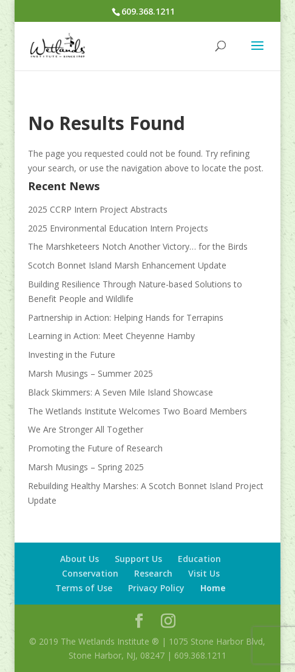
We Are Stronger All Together (85, 429)
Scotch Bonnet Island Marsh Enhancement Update (127, 265)
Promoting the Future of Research (95, 448)
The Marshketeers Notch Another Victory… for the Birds (138, 246)
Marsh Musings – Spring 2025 (86, 467)
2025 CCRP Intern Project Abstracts (98, 209)
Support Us (138, 558)
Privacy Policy (156, 588)
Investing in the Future (71, 354)
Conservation (90, 573)
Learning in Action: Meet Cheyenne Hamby (111, 335)
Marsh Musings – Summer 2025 (90, 373)
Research (153, 573)
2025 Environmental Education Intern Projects (118, 228)
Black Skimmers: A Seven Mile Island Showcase (120, 392)
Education (199, 558)
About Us (79, 558)
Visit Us (204, 573)
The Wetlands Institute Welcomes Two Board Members (137, 411)
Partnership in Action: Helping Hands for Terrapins (125, 317)
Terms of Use (83, 588)
